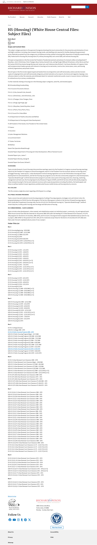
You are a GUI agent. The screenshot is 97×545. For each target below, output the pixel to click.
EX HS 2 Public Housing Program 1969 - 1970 (21, 332)
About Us (11, 532)
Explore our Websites (28, 1)
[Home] (22, 9)
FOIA (51, 537)
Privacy (10, 537)
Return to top (12, 496)
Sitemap (10, 542)
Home (9, 25)
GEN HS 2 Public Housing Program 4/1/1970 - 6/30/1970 (24, 349)
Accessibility (54, 532)
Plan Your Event (57, 527)
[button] (14, 509)
